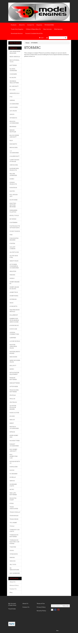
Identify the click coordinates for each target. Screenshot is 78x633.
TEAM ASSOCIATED (14, 507)
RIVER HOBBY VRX (14, 436)
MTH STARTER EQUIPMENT (14, 373)
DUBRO (12, 179)
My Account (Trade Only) (12, 604)
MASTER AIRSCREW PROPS (13, 346)
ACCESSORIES (14, 103)
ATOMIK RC (13, 118)
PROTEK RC (13, 402)
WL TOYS (13, 564)
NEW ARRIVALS (15, 56)
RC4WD (12, 416)
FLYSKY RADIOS (15, 231)
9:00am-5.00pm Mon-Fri (33, 29)
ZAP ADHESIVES (15, 573)
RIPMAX (12, 432)
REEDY (12, 423)
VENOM (12, 557)
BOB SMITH (13, 144)
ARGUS (12, 114)
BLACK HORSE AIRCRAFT (14, 136)
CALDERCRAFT (14, 156)
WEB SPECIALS (14, 93)
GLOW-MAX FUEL (14, 256)
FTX (11, 96)
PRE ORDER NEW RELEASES (15, 52)
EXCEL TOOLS (14, 215)
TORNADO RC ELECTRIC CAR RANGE (14, 541)
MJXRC (12, 369)
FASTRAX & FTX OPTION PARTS (15, 226)
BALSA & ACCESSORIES (14, 122)
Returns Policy (14, 585)
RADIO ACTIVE (14, 412)
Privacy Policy (41, 607)
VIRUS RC (13, 561)
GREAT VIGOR (14, 261)
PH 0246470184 (49, 25)
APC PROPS (13, 110)
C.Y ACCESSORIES (14, 151)
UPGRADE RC (14, 554)
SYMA (12, 503)
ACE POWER (14, 107)
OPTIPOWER (14, 386)
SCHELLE (13, 477)
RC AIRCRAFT (14, 86)
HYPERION (13, 299)
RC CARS (12, 89)
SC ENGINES (13, 473)
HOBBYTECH (14, 292)
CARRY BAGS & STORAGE (14, 160)
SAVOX (12, 470)
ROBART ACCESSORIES (14, 445)
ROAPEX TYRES (15, 440)
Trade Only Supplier (17, 29)
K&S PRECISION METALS (14, 310)
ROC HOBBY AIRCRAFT (13, 450)
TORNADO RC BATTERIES (14, 535)
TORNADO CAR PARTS (14, 530)
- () (41, 37)
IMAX (11, 302)
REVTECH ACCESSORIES (14, 427)
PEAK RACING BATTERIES (14, 390)
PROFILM (13, 395)
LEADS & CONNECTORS (14, 333)
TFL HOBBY (13, 522)
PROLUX (12, 398)
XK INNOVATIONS (14, 568)
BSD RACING (14, 147)
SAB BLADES (14, 466)
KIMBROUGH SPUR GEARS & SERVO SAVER (14, 320)
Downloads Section (17, 33)
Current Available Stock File (34, 33)
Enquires (39, 25)
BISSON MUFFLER (13, 130)
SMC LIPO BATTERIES (13, 493)
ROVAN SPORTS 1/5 (15, 462)
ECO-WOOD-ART (14, 195)
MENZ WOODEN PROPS (15, 361)
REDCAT (12, 419)
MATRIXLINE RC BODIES (15, 352)
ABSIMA (12, 100)
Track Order (12, 608)
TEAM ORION (14, 519)
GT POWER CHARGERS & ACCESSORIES (14, 266)
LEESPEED (13, 337)
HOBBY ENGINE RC (14, 282)
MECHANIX (13, 357)
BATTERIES (13, 65)
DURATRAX (13, 187)
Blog (11, 592)
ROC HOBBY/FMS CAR (14, 456)
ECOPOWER (13, 200)
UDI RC (12, 550)
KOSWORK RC (14, 325)
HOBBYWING (14, 295)
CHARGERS (13, 74)
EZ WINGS (13, 219)
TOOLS (12, 526)
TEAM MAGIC (14, 515)
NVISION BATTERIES (13, 378)
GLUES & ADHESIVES (13, 69)
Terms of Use (41, 603)
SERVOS (12, 480)
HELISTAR (13, 271)
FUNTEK (12, 243)
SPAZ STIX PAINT (13, 499)
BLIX (11, 140)
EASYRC (12, 191)
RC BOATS (13, 77)
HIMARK (12, 274)
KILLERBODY (14, 315)
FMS (11, 234)
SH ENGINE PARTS (13, 485)
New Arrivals (47, 29)
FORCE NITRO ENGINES (14, 239)
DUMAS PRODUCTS (13, 183)
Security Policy (41, 610)
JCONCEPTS (13, 306)
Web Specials (58, 29)
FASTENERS (13, 222)
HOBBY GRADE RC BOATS (14, 287)
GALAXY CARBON (12, 247)
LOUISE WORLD (15, 341)
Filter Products (15, 43)
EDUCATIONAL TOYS (14, 61)
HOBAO (12, 278)
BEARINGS (13, 126)
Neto (57, 630)
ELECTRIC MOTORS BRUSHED (13, 205)
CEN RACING (14, 165)
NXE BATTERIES (15, 383)
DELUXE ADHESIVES (13, 174)
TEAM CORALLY (15, 512)
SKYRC (12, 489)
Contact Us (30, 25)
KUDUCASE (13, 329)
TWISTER (13, 547)
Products (13, 25)
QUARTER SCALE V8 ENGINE (13, 407)
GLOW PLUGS (14, 252)
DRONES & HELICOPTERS (14, 81)
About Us (22, 25)
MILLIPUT (13, 365)
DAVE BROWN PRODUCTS (14, 169)
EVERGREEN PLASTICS (13, 211)
